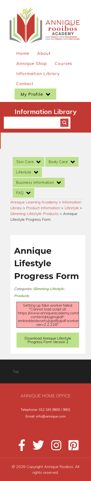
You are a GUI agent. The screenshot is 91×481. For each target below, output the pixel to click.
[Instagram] (54, 447)
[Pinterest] (71, 447)
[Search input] (34, 123)
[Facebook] (19, 447)
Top (16, 371)
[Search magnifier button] (64, 123)
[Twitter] (36, 447)
